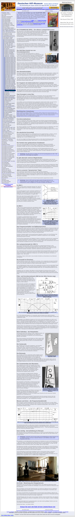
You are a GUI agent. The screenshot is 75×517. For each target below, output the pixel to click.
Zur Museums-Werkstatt (6, 175)
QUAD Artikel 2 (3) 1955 (10, 81)
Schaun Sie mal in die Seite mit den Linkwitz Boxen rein (37, 507)
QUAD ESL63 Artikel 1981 (10, 84)
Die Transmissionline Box (10, 89)
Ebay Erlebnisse (5, 177)
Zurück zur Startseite (10, 511)
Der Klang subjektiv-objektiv (8, 28)
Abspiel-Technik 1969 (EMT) (9, 98)
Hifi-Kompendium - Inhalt (8, 24)
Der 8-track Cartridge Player (9, 108)
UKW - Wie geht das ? (8, 44)
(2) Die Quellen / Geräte (7, 38)
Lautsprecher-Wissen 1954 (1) (11, 57)
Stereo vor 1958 (6, 123)
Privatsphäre (50, 511)
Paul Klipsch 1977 (8, 76)
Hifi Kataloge (4, 142)
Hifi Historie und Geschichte (7, 16)
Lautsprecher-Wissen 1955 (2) (11, 58)
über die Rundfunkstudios (9, 41)
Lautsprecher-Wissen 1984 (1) (11, 71)
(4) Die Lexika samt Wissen (8, 120)
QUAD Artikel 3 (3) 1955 (10, 82)
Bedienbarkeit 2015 (6, 136)
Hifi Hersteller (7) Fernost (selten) (8, 153)
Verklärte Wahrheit (5, 168)
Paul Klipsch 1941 (8, 75)
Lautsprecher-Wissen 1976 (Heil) (11, 65)
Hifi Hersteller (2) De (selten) (7, 147)
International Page (5, 180)
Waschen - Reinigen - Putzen (10, 116)
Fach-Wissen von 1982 (7, 34)
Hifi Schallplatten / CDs (6, 165)
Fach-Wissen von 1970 (7, 33)
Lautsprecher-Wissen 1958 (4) (11, 61)
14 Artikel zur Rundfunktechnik (9, 122)
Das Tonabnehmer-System (9, 103)
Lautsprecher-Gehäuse (9, 85)
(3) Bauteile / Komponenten (8, 118)
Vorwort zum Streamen (7, 134)
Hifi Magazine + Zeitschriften (7, 139)
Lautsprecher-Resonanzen (10, 86)
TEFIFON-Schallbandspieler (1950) (11, 111)
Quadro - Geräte (6, 130)
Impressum (4, 179)
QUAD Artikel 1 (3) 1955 (10, 80)
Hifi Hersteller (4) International (7, 149)
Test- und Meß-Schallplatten (7, 166)
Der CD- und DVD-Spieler (9, 105)
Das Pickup (6, 113)
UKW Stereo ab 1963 (8, 47)
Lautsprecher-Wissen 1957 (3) (11, 60)
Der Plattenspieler (7, 100)
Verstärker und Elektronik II (9, 51)
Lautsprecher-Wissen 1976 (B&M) (12, 66)
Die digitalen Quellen (8, 114)
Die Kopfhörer (7, 93)
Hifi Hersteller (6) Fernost (7, 152)
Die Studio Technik (6, 21)
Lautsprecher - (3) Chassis (9, 91)
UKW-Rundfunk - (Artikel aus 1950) (11, 46)
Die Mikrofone (7, 94)
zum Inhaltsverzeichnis (6, 14)
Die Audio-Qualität (6, 19)
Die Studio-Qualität (6, 20)
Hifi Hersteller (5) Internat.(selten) (8, 151)
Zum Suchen (54, 7)
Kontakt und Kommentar (6, 174)
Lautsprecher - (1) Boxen (9, 55)
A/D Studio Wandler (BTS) (9, 42)
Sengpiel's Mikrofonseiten (9, 96)
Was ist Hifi (4, 15)
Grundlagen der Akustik (7, 23)
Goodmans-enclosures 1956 (11, 62)
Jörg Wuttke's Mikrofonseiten (9, 95)
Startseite (24, 9)
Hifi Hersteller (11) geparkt (7, 158)
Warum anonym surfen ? (8, 186)
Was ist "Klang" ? (6, 26)
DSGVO (46, 511)
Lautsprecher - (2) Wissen (9, 56)
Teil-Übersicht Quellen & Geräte (10, 117)
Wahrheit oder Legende (6, 170)
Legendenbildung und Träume (9, 35)
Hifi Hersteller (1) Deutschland (7, 145)
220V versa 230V (6, 126)
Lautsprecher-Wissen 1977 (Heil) (11, 68)
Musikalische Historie (6, 144)
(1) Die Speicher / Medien (8, 37)
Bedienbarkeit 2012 (6, 135)
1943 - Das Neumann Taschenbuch (10, 32)
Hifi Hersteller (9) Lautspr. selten (8, 156)
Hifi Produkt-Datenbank (6, 159)
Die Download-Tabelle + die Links (8, 161)
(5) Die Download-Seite (7, 121)
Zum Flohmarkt (65, 511)
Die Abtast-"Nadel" (7, 104)
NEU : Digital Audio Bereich (8, 30)
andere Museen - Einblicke (7, 176)
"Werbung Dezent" (5, 182)
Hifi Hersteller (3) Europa (6, 148)
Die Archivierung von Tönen (8, 133)
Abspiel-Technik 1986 (8, 99)
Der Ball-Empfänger (8, 112)
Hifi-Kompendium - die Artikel (8, 25)
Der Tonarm (6, 102)
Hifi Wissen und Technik (6, 17)
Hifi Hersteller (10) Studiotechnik (8, 157)
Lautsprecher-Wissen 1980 (10, 70)
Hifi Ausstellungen (5, 162)
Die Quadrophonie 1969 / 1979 (9, 127)
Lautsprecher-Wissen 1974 (10, 63)
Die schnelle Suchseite (6, 181)
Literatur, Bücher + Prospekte (7, 140)
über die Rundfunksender (9, 39)
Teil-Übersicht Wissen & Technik (9, 138)
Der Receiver (6, 48)
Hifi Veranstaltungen (6, 163)
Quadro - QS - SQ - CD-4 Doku (9, 129)
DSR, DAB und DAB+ (7, 125)
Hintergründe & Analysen (6, 171)
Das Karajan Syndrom (7, 131)
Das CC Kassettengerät (8, 109)
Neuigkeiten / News (5, 12)
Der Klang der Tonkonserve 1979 (9, 29)
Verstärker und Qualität (8, 52)
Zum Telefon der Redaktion (57, 511)
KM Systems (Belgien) (9, 77)
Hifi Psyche (4, 167)
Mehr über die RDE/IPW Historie (8, 172)
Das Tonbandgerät (7, 107)
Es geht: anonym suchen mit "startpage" (8, 185)
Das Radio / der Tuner (8, 43)
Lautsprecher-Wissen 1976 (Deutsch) (12, 67)
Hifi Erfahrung (4, 143)
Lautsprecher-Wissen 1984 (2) (11, 72)
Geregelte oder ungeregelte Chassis (12, 87)
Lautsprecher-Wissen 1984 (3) (11, 74)
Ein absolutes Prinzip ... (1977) (11, 79)
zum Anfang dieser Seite (7, 515)
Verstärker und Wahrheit (9, 53)
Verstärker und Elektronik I (9, 49)
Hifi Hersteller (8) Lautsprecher (8, 154)
